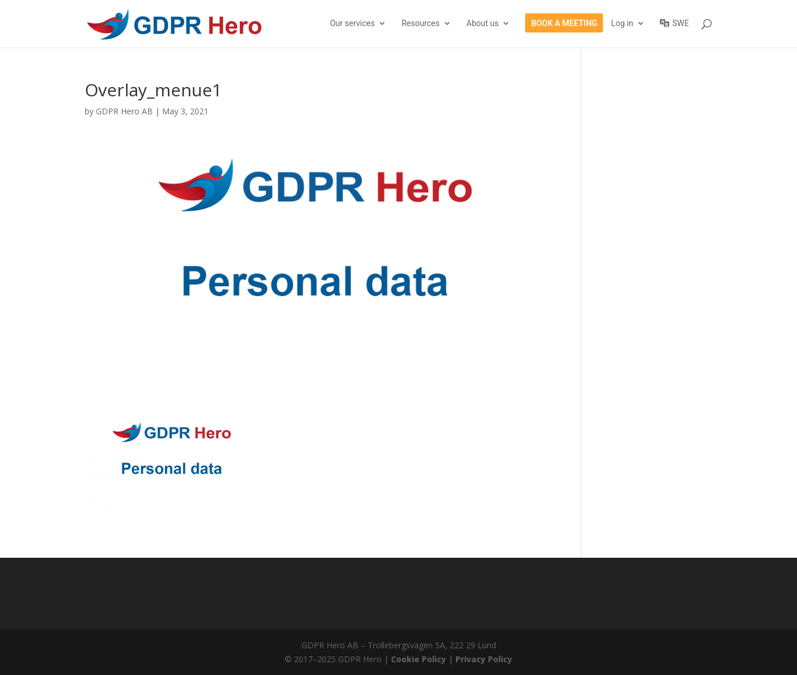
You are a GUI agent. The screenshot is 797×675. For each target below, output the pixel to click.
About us (482, 23)
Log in (622, 23)
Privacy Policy (483, 659)
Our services (352, 23)
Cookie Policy (418, 659)
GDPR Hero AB (124, 111)
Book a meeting (564, 23)
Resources (420, 23)
